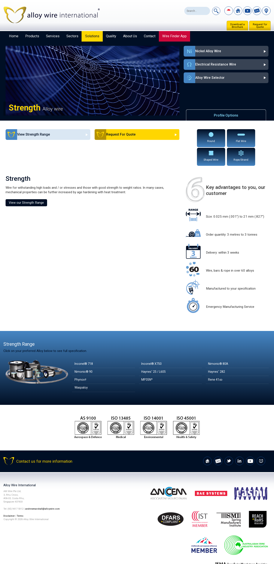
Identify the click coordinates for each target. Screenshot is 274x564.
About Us (130, 36)
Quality (111, 36)
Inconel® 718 (84, 345)
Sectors (72, 36)
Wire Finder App (174, 36)
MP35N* (147, 360)
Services (53, 36)
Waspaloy (81, 369)
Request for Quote (260, 25)
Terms (21, 496)
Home (13, 36)
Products (32, 36)
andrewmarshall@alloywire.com (44, 489)
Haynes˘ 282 (217, 353)
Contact (149, 36)
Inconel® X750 (152, 345)
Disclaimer (9, 496)
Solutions (92, 36)
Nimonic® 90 (84, 353)
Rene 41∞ (215, 360)
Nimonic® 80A (218, 345)
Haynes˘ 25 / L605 (154, 353)
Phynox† (80, 360)
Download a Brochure (237, 25)
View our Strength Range (26, 183)
